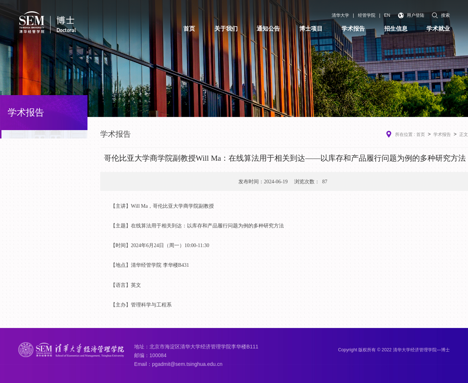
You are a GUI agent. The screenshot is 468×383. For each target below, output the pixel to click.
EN (387, 15)
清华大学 (340, 15)
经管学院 (366, 15)
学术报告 (442, 134)
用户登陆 (411, 15)
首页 (420, 134)
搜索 (441, 15)
